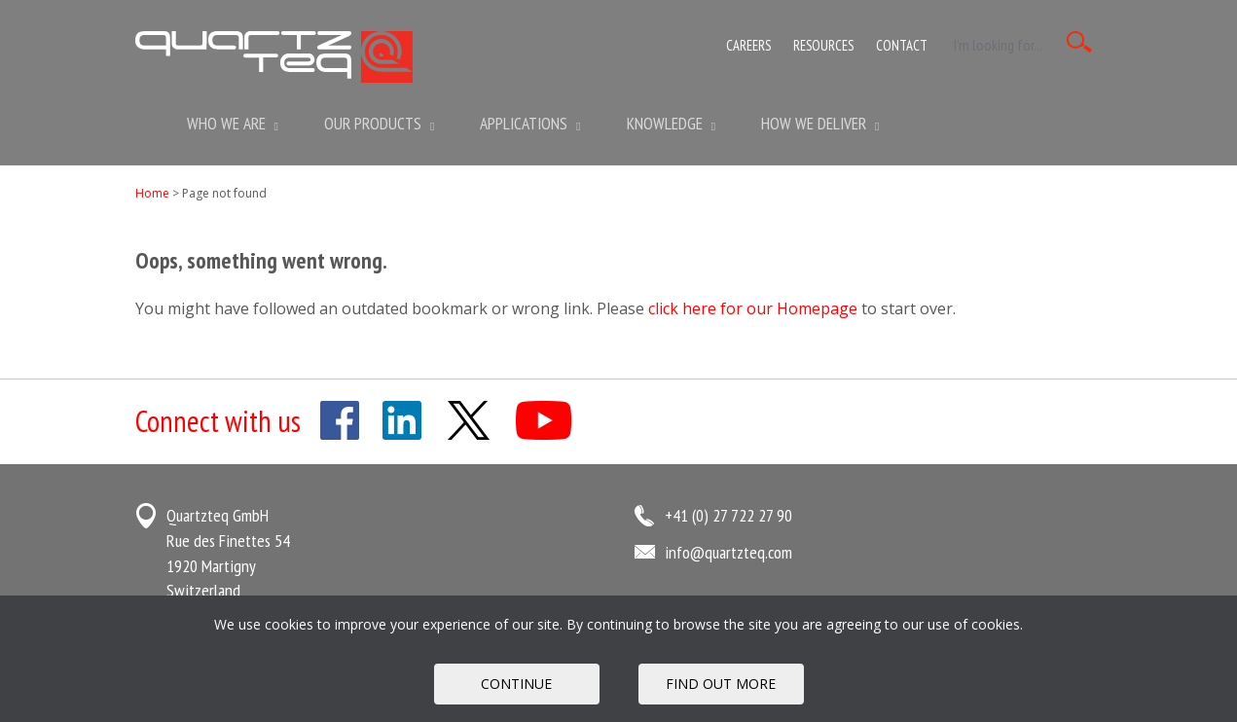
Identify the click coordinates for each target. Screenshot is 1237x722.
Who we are (232, 123)
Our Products (379, 123)
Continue (516, 683)
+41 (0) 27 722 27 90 (728, 515)
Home (152, 193)
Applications (530, 123)
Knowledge (671, 123)
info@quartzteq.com (728, 552)
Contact (902, 45)
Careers (748, 45)
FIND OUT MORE (721, 683)
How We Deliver (820, 123)
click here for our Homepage (752, 308)
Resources (823, 45)
